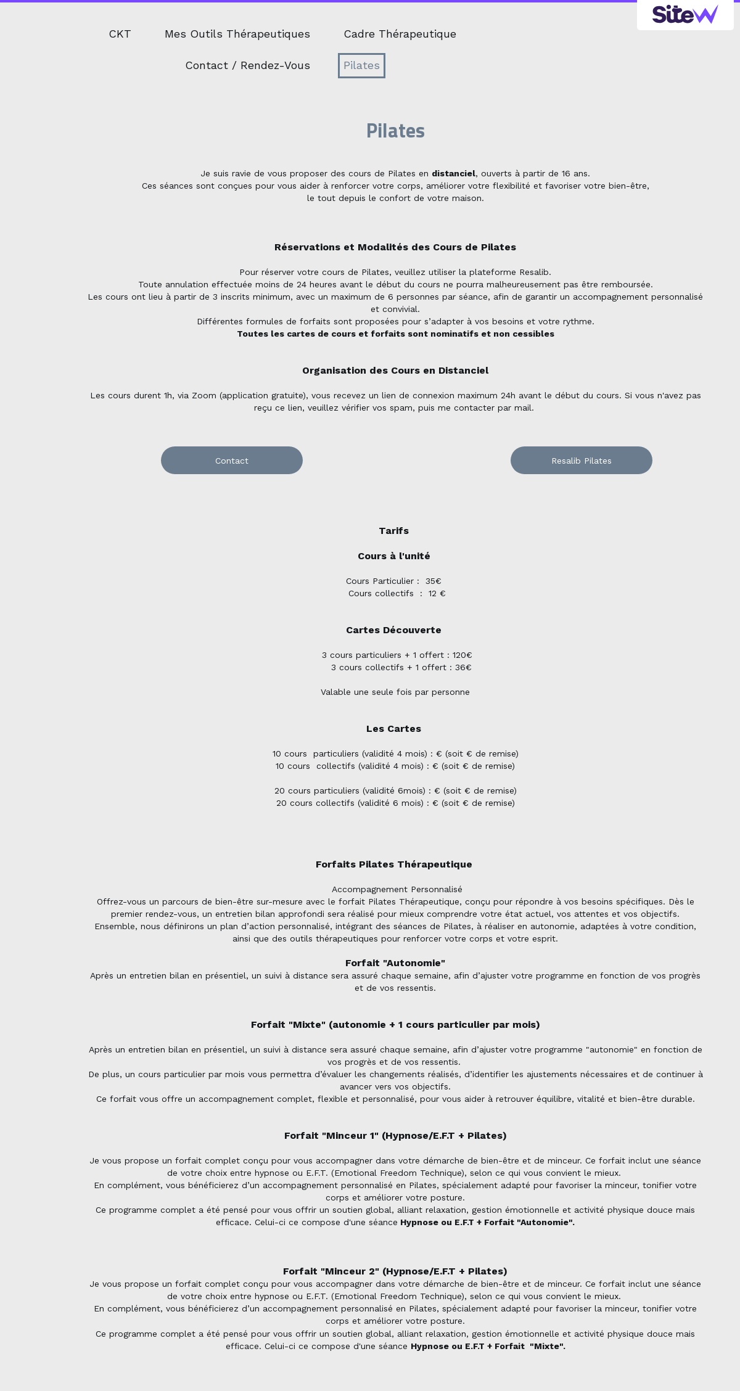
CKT (120, 33)
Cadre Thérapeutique (399, 33)
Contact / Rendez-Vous (247, 65)
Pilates (361, 65)
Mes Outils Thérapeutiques (237, 33)
